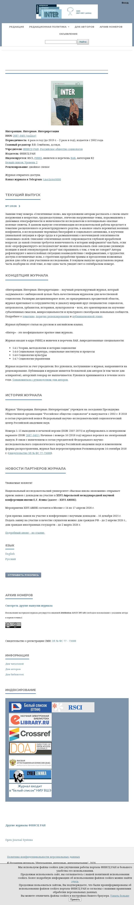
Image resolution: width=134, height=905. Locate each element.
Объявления (68, 33)
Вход (125, 2)
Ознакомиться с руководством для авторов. (40, 379)
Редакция (16, 26)
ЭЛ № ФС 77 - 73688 (64, 641)
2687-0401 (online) (24, 135)
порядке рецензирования (52, 316)
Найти (82, 41)
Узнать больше (119, 895)
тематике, (28, 316)
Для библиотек (14, 674)
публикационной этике (87, 316)
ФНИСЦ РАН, (31, 149)
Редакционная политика (48, 26)
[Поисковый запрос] (60, 42)
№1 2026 (11, 206)
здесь (74, 881)
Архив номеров (111, 26)
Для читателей (14, 663)
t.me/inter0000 (52, 179)
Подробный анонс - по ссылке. (25, 532)
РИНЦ (38, 158)
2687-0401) (32, 435)
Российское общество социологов (61, 149)
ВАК (73, 158)
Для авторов (84, 26)
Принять (75, 899)
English (10, 553)
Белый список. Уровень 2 (21, 162)
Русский (10, 559)
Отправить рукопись (23, 575)
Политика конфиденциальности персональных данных (43, 856)
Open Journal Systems (19, 840)
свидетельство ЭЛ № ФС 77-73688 (30, 453)
